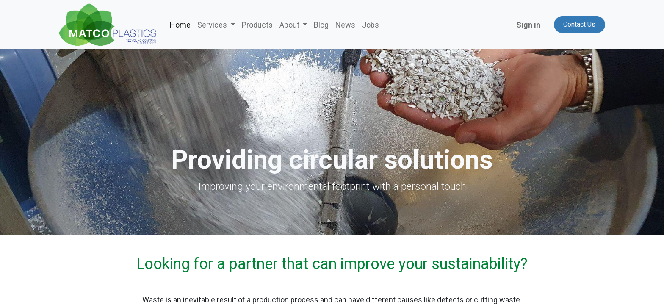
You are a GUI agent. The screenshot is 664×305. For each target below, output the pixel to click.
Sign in (528, 24)
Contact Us (579, 24)
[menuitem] (180, 25)
